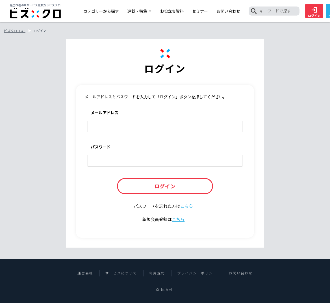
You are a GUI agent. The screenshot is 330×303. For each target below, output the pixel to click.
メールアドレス (104, 112)
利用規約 (157, 273)
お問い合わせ (241, 273)
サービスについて (121, 273)
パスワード (100, 147)
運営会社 (85, 273)
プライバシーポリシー (197, 273)
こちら (186, 206)
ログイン (314, 12)
